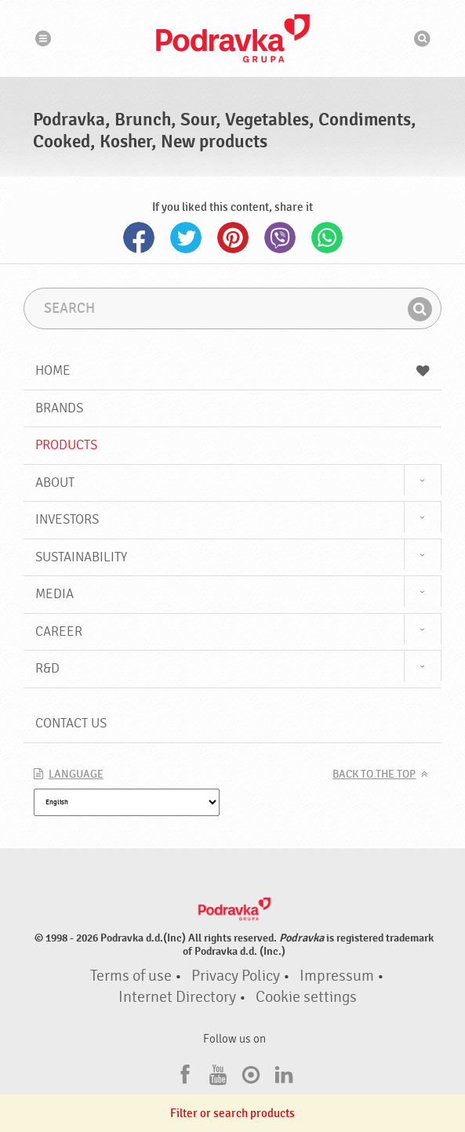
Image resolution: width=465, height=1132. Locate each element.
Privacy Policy (235, 976)
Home (232, 370)
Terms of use (131, 976)
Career (58, 631)
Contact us (71, 723)
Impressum (337, 976)
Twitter (186, 237)
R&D (47, 668)
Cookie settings (306, 997)
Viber (280, 237)
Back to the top (374, 774)
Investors (67, 519)
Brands (59, 408)
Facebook (138, 237)
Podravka (233, 38)
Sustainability (81, 557)
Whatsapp (327, 237)
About (54, 482)
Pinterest (233, 237)
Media (54, 593)
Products (66, 444)
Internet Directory (177, 997)
